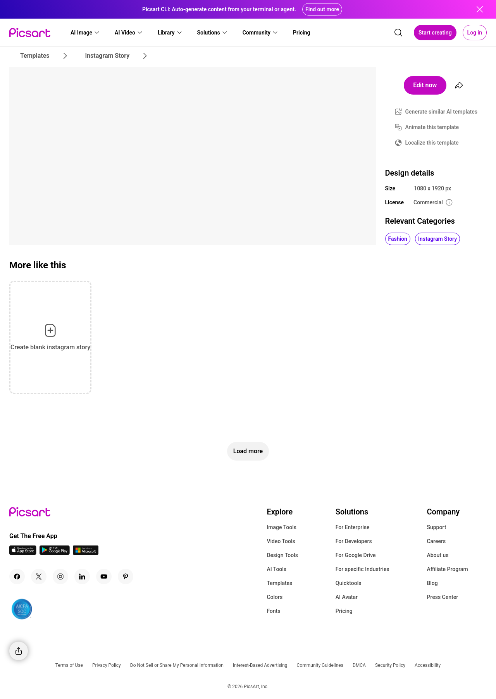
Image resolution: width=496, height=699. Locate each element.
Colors (274, 597)
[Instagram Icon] (60, 576)
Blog (432, 583)
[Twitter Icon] (38, 576)
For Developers (354, 541)
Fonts (273, 611)
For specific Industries (362, 569)
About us (437, 555)
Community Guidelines (320, 665)
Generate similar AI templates (441, 112)
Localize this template (432, 143)
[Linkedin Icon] (82, 576)
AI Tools (276, 569)
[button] (85, 32)
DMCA (359, 665)
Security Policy (390, 665)
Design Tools (282, 555)
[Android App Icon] (55, 552)
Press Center (442, 597)
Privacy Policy (106, 665)
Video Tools (281, 541)
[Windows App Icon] (85, 552)
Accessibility (428, 665)
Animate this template (432, 127)
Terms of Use (69, 665)
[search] (398, 32)
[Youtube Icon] (104, 576)
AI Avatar (347, 597)
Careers (436, 541)
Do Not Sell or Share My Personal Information (177, 665)
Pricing (344, 611)
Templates (279, 583)
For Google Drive (356, 555)
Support (436, 527)
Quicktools (349, 583)
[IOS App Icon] (22, 552)
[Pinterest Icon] (125, 576)
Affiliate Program (447, 569)
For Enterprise (353, 527)
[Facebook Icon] (17, 576)
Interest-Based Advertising (260, 665)
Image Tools (281, 527)
